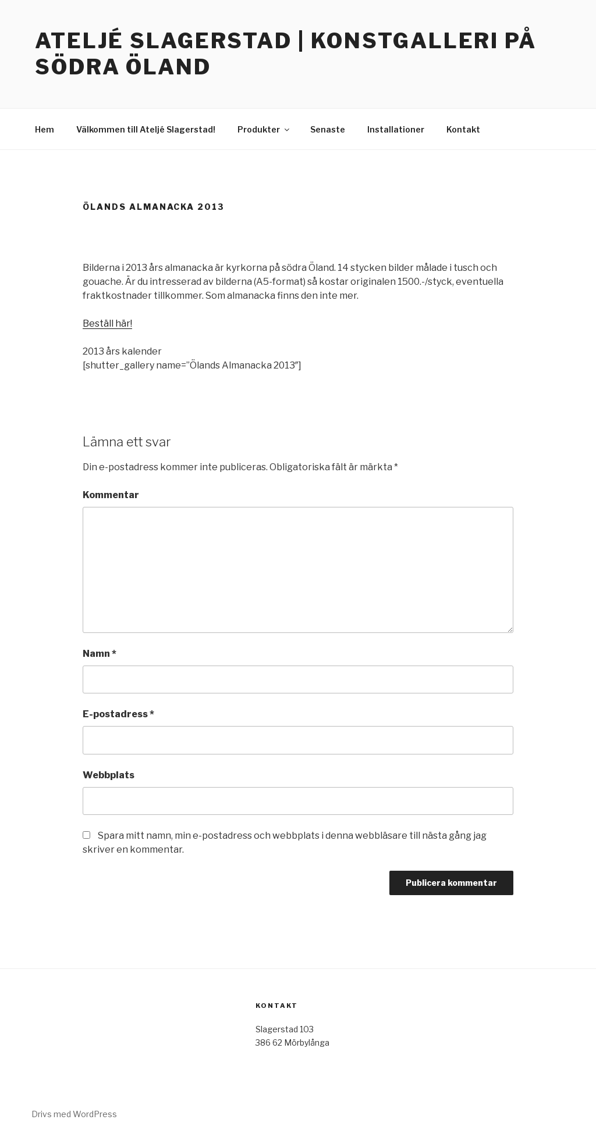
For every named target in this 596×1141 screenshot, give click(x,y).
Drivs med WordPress (74, 1114)
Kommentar (111, 494)
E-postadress (118, 714)
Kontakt (463, 129)
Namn (99, 653)
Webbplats (108, 775)
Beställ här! (107, 323)
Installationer (395, 129)
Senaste (327, 129)
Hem (44, 129)
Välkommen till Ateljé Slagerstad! (145, 129)
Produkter (264, 129)
